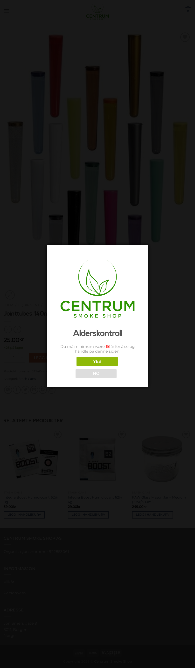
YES (97, 361)
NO (96, 373)
